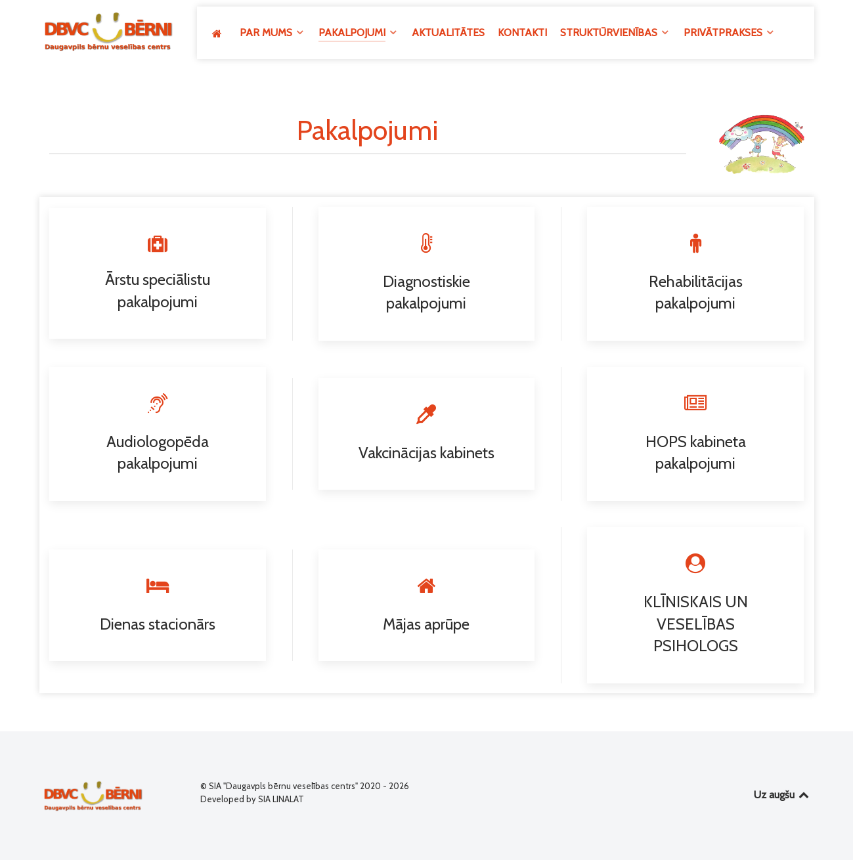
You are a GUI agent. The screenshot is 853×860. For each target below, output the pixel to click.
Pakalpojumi (367, 130)
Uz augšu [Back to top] (782, 794)
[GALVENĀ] (219, 33)
